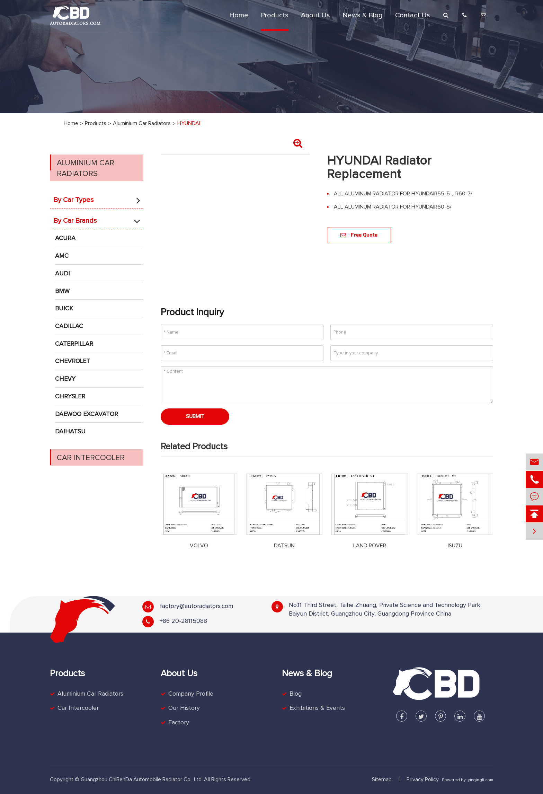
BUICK (64, 309)
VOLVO (199, 545)
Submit (195, 416)
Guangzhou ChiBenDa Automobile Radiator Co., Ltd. (142, 779)
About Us (315, 15)
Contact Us (412, 15)
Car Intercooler (91, 458)
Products (274, 15)
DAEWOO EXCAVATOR (86, 414)
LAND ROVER (369, 545)
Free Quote (358, 235)
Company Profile (190, 694)
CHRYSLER (70, 397)
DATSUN (284, 545)
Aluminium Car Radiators (142, 123)
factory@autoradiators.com (196, 606)
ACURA (65, 238)
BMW (62, 291)
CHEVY (65, 379)
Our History (184, 708)
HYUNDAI (188, 123)
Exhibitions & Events (317, 708)
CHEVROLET (72, 361)
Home (238, 15)
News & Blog (362, 15)
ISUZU (455, 545)
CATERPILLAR (74, 344)
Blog (296, 694)
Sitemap (382, 779)
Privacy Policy (423, 779)
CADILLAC (69, 326)
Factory (178, 723)
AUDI (62, 274)
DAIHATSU (70, 432)
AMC (62, 256)
